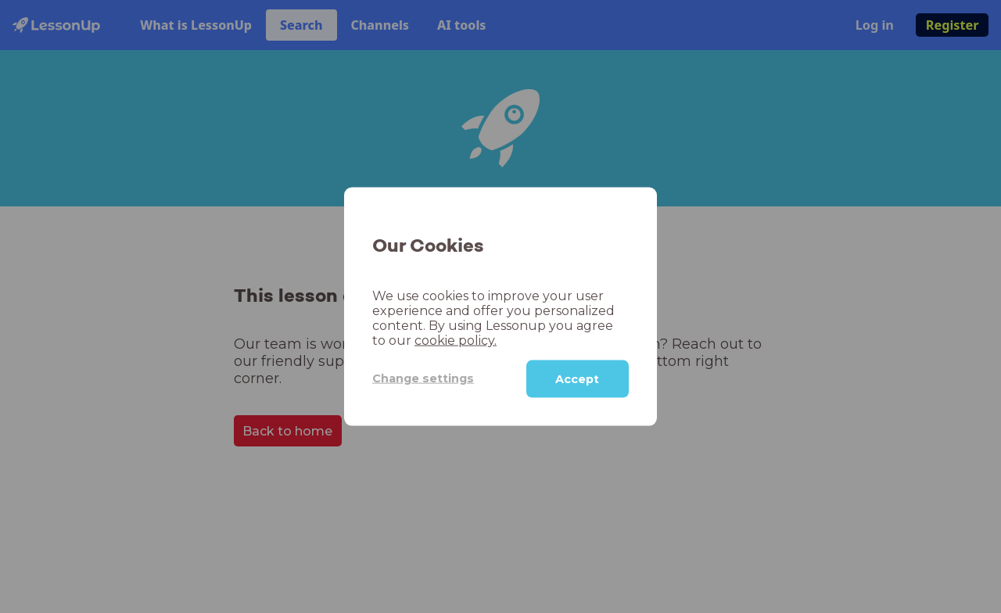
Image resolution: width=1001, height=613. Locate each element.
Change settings (423, 378)
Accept (577, 378)
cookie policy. (455, 339)
